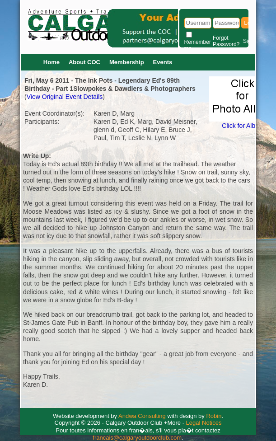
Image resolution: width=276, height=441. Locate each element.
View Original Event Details (65, 96)
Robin (213, 416)
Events (163, 62)
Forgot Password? (226, 41)
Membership (126, 62)
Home (51, 62)
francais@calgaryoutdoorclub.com (137, 437)
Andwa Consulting (142, 416)
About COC (84, 62)
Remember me (197, 45)
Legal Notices (204, 422)
